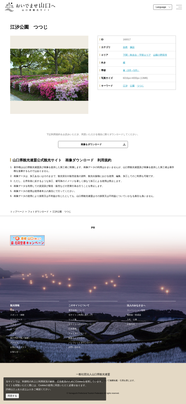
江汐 (125, 86)
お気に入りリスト (18, 347)
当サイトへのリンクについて (81, 324)
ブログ (13, 333)
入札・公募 (132, 319)
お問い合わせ (74, 347)
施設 (132, 47)
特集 (12, 310)
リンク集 (72, 319)
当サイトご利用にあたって (80, 315)
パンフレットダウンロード (80, 342)
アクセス (14, 342)
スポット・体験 (17, 315)
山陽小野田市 (160, 55)
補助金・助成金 (134, 315)
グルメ (13, 324)
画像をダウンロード (91, 144)
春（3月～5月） (131, 70)
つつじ (140, 86)
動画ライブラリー (76, 338)
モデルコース (16, 319)
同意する (12, 396)
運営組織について (76, 310)
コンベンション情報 (136, 310)
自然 (125, 47)
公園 (132, 86)
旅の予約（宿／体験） (20, 338)
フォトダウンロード (38, 211)
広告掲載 (72, 328)
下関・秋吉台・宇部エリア (137, 55)
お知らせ (14, 352)
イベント (14, 328)
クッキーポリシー (22, 389)
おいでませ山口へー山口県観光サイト (24, 4)
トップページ (17, 211)
